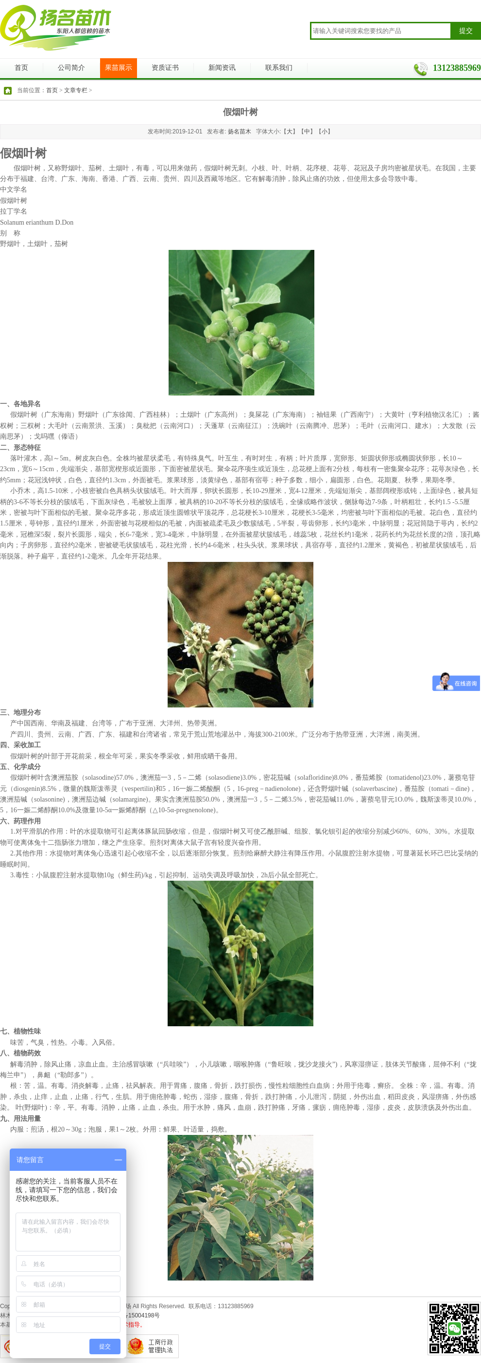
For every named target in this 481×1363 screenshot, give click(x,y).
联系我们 (278, 67)
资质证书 (165, 67)
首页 (21, 67)
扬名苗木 (239, 131)
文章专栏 (75, 90)
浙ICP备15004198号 (133, 1315)
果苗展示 (118, 67)
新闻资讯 (222, 67)
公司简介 (71, 67)
